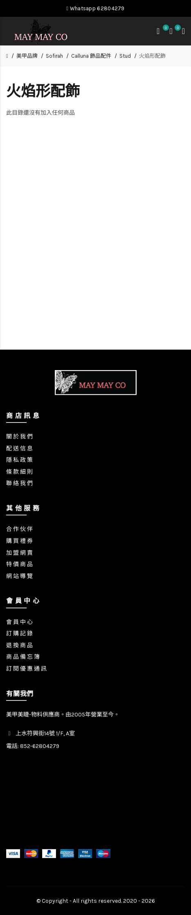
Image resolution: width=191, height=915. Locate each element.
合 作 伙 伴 (19, 529)
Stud (125, 56)
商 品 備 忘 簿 (23, 656)
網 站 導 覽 (19, 576)
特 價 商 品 (19, 564)
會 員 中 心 (19, 622)
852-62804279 (39, 746)
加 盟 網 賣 (19, 552)
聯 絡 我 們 (19, 483)
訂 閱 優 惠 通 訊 (26, 668)
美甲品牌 (27, 56)
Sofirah (54, 56)
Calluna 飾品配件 (91, 56)
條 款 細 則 (19, 471)
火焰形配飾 (152, 56)
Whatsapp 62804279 (95, 8)
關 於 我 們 (19, 436)
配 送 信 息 (19, 448)
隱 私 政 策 (19, 459)
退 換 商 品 (19, 645)
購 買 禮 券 (19, 541)
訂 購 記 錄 (19, 633)
